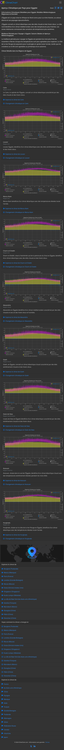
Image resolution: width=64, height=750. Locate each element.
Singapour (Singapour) (12, 592)
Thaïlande (7, 714)
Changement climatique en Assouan (18, 484)
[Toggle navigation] (60, 2)
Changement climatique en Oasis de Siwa (19, 430)
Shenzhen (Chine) (10, 618)
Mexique (7, 699)
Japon (6, 737)
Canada (6, 730)
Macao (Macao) (9, 584)
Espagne (7, 695)
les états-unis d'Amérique (12, 688)
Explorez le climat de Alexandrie (16, 317)
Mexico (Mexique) (10, 573)
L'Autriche (7, 733)
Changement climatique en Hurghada (18, 539)
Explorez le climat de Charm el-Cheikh (18, 263)
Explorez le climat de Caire (14, 100)
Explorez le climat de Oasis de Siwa (17, 426)
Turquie (6, 707)
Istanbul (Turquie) (10, 603)
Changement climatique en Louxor (17, 158)
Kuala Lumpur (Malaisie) (12, 595)
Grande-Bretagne (10, 711)
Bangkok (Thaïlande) (11, 569)
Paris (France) (8, 576)
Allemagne (7, 718)
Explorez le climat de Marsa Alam (16, 208)
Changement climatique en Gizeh (17, 375)
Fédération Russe (10, 726)
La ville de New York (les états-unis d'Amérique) (20, 599)
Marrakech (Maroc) (10, 607)
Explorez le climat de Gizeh (14, 372)
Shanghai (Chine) (10, 611)
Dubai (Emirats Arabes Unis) (13, 588)
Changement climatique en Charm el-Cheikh (20, 267)
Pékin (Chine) (8, 614)
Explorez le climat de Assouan (15, 480)
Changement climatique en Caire (16, 103)
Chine (6, 692)
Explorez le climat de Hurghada (16, 535)
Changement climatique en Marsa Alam (19, 212)
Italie (5, 703)
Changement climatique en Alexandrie (18, 321)
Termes (47, 742)
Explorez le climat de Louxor (15, 154)
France (6, 684)
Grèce (6, 722)
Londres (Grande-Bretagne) (13, 580)
